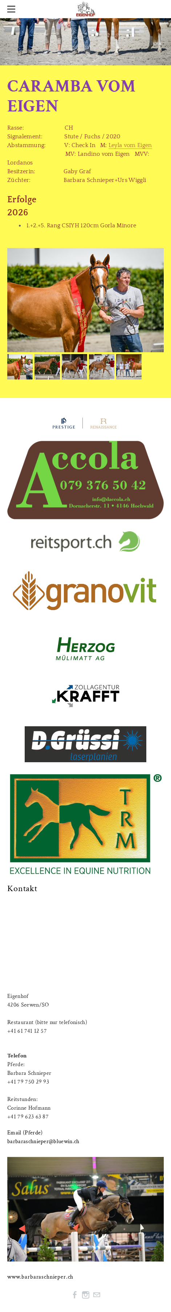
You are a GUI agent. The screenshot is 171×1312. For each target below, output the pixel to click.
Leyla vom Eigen (130, 145)
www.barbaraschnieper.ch (40, 1277)
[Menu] (12, 9)
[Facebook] (74, 1295)
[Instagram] (85, 1295)
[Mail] (96, 1295)
